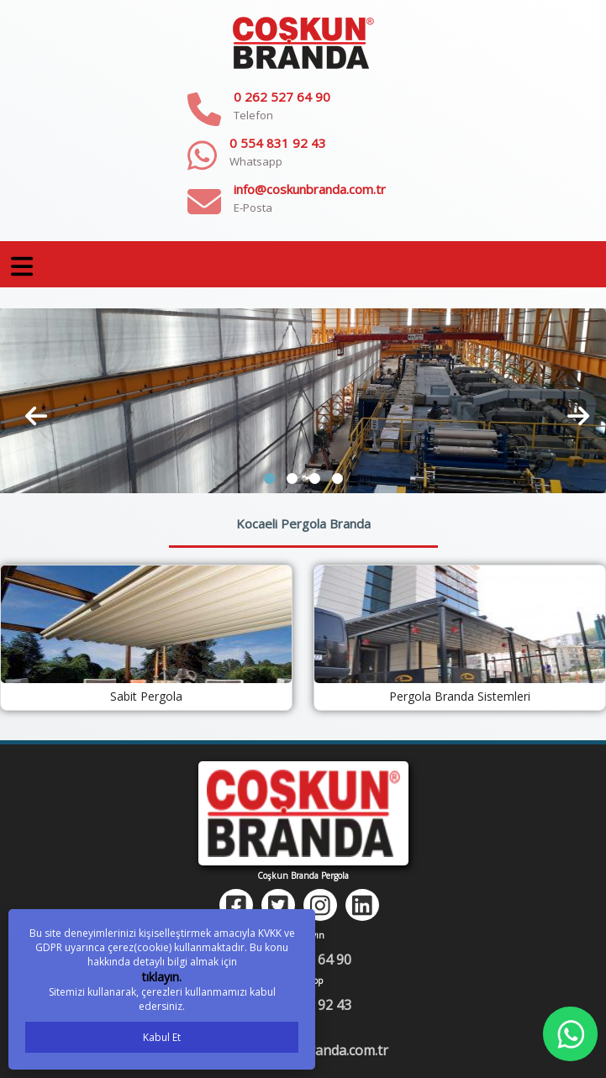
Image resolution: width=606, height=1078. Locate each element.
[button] (269, 478)
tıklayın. (162, 977)
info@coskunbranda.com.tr (310, 189)
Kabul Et (162, 1037)
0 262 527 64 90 (282, 96)
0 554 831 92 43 (277, 142)
